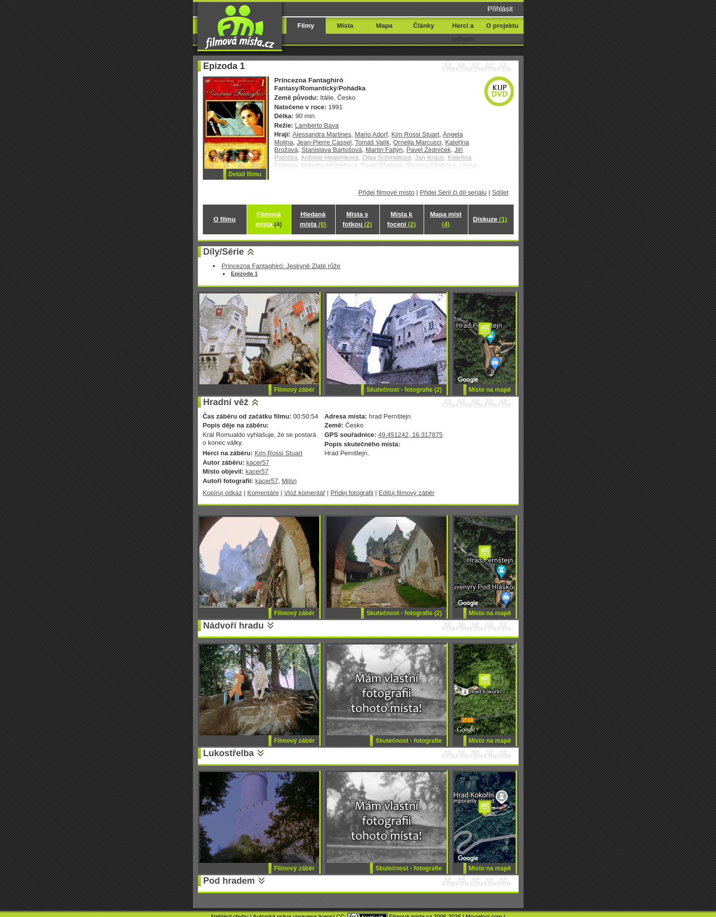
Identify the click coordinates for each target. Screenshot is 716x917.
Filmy (305, 25)
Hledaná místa (313, 219)
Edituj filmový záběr (407, 492)
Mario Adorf (371, 134)
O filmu (224, 219)
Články (423, 25)
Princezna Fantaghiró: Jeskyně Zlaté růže (280, 266)
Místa (345, 25)
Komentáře (262, 492)
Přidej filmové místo (386, 192)
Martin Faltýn (384, 149)
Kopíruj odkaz (222, 492)
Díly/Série (223, 252)
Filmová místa (269, 219)
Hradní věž (226, 402)
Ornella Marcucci (417, 142)
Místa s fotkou (357, 219)
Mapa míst (445, 219)
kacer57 (257, 462)
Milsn (289, 481)
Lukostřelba (228, 753)
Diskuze (490, 219)
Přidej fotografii (352, 492)
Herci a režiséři (462, 32)
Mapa (384, 25)
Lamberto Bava (317, 125)
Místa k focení (401, 219)
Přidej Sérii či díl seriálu (453, 192)
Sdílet (500, 192)
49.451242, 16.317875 (410, 434)
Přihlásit (500, 9)
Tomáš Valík (372, 142)
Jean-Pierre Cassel (324, 142)
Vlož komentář (304, 492)
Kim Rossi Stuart (415, 134)
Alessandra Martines (321, 134)
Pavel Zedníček (428, 149)
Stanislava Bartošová (331, 149)
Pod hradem (229, 881)
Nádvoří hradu (233, 626)
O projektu (502, 25)
